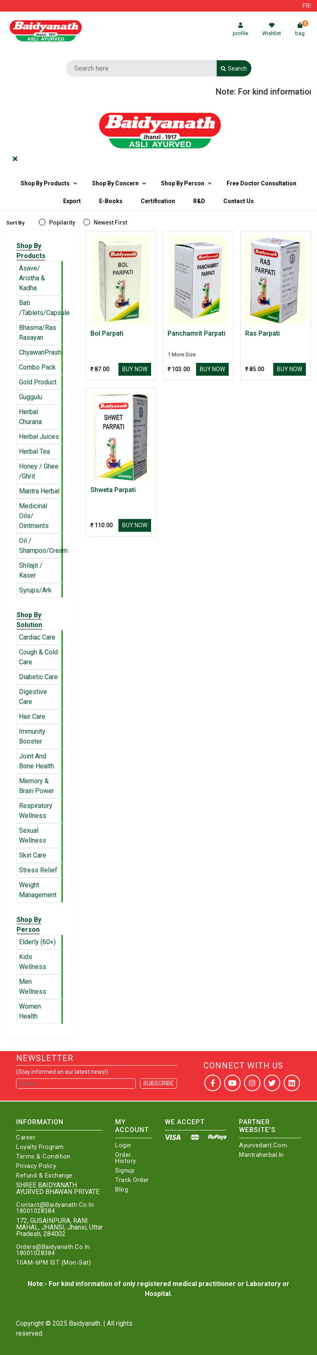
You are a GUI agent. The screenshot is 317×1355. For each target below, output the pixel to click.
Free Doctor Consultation (261, 183)
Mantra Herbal (39, 491)
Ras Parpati (262, 333)
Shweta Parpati (113, 490)
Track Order (132, 1180)
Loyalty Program (40, 1147)
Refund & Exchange (44, 1176)
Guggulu (30, 397)
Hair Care (32, 716)
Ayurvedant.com (263, 1145)
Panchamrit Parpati (196, 333)
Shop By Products (45, 183)
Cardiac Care (37, 637)
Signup (125, 1171)
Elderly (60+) (37, 942)
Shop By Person (182, 183)
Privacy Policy (36, 1166)
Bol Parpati (106, 333)
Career (25, 1138)
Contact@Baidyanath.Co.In (55, 1205)
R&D (199, 201)
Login (123, 1145)
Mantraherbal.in (261, 1155)
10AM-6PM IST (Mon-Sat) (53, 1263)
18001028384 (35, 1211)
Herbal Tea (34, 451)
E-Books (111, 201)
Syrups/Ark (35, 590)
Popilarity (62, 222)
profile (240, 29)
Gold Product (38, 382)
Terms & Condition (43, 1157)
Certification (158, 201)
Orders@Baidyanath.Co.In (53, 1247)
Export (72, 201)
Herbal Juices (39, 437)
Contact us (238, 201)
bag (301, 29)
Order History (125, 1158)
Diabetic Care (38, 677)
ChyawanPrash (40, 352)
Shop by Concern (115, 183)
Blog (121, 1190)
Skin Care (32, 855)
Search (234, 68)
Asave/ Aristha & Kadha (32, 278)
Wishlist (271, 29)
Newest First (110, 222)
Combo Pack (37, 367)
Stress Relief (38, 870)
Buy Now (134, 369)
